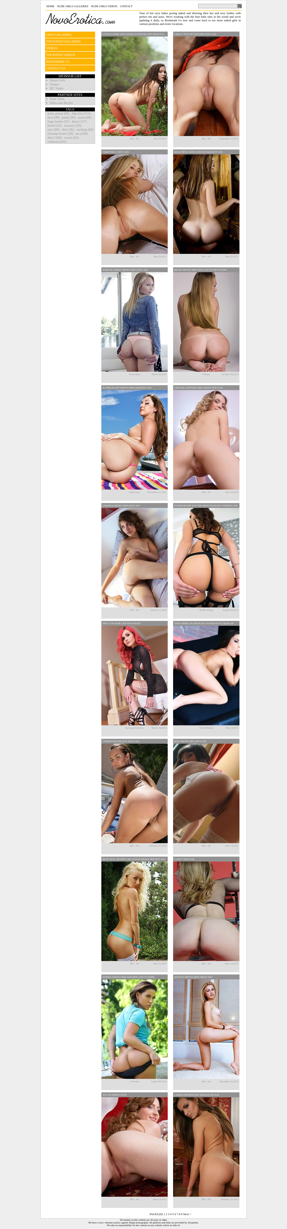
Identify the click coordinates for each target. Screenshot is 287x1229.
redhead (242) (57, 141)
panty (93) (69, 117)
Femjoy (54, 84)
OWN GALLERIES (59, 35)
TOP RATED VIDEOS (60, 55)
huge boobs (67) (59, 121)
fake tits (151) (81, 113)
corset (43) (71, 137)
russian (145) (73, 125)
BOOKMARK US (57, 61)
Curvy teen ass (184, 859)
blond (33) (55, 125)
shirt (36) (68, 129)
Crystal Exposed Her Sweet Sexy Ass (198, 387)
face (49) (54, 117)
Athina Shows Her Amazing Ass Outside (128, 977)
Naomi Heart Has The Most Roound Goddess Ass (206, 505)
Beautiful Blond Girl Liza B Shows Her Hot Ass (133, 859)
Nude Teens (57, 99)
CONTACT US (55, 68)
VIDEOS (52, 48)
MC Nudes (56, 88)
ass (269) (81, 133)
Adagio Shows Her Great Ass (193, 977)
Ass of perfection (114, 1094)
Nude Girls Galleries (72, 6)
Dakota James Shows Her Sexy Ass (125, 269)
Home (50, 6)
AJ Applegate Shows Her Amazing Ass (127, 387)
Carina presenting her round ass (196, 1094)
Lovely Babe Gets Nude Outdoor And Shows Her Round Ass (135, 34)
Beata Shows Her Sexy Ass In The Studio (200, 269)
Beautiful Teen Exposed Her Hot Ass (198, 152)
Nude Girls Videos (104, 6)
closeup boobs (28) (60, 133)
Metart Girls (57, 80)
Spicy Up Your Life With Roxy (121, 623)
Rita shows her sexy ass (190, 741)
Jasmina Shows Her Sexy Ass (121, 505)
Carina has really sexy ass (120, 741)
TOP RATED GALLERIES (63, 41)
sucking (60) (84, 129)
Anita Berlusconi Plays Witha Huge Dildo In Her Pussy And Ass (206, 623)
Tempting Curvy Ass (115, 152)
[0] (161, 1214)
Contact (126, 6)
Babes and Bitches (61, 103)
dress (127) (79, 121)
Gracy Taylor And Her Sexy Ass (195, 34)
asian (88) (84, 117)
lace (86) (53, 129)
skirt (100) (55, 137)
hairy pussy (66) (59, 113)
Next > (187, 1214)
